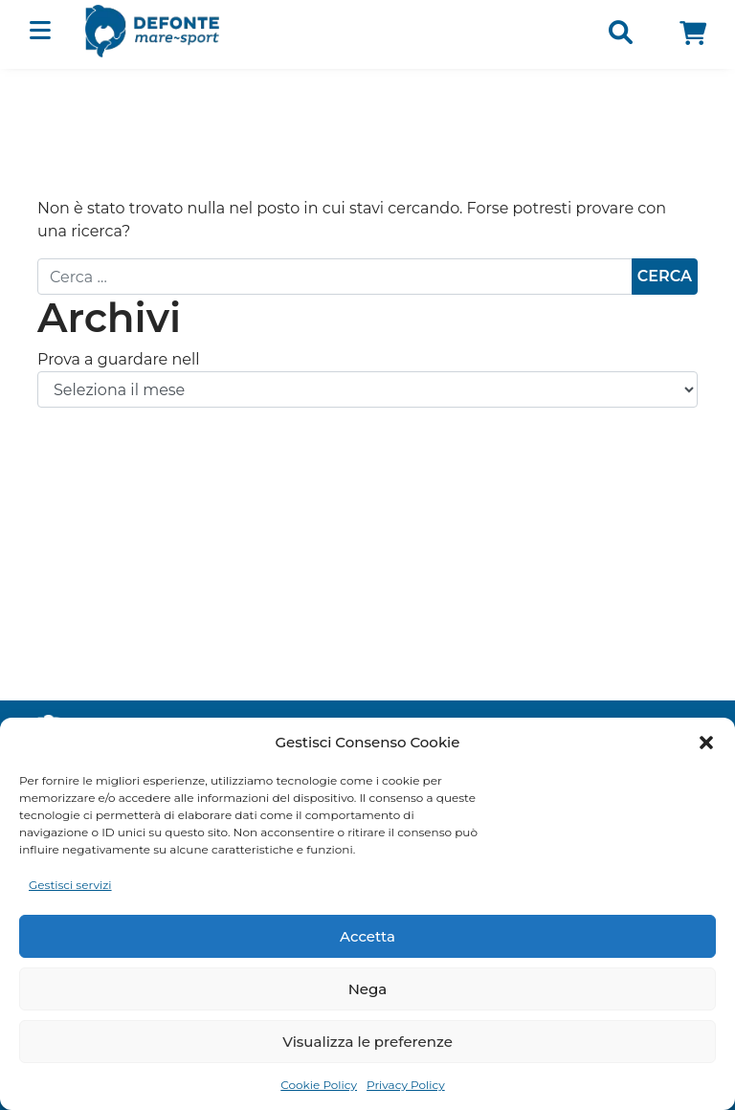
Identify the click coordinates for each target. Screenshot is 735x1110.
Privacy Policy (406, 1084)
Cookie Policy (318, 1084)
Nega (368, 989)
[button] (706, 742)
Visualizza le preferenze (367, 1041)
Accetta (367, 936)
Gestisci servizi (70, 884)
